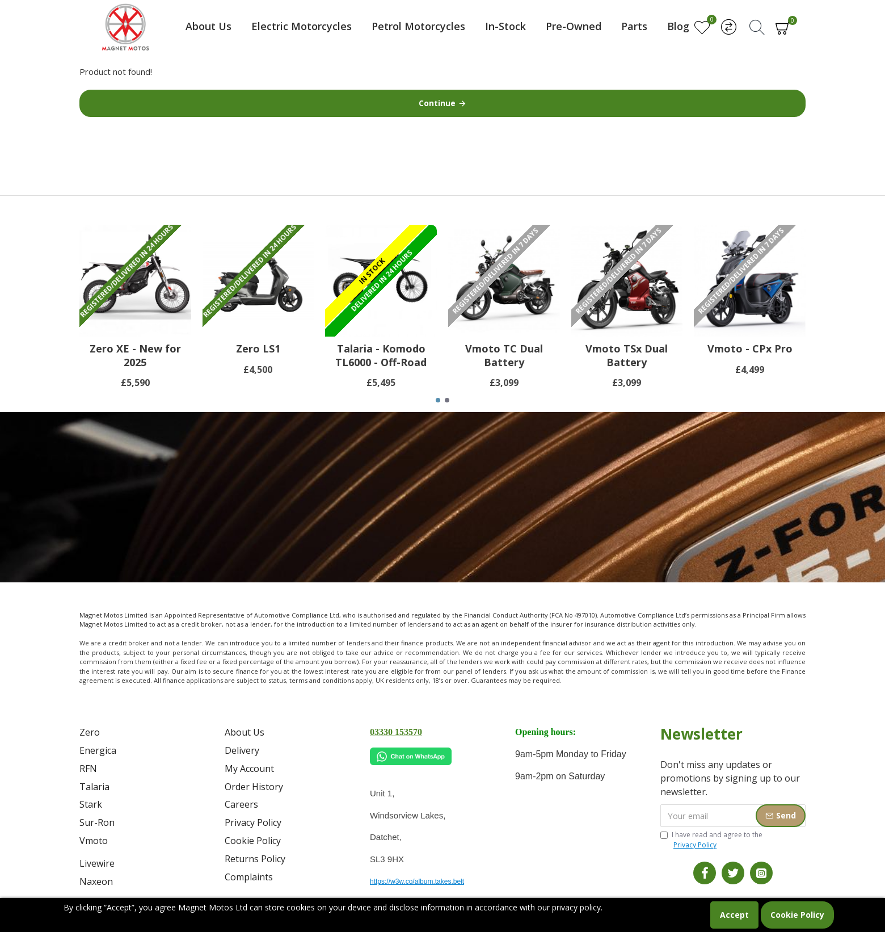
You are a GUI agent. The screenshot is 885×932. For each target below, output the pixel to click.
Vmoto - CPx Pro (750, 348)
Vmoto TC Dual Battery (504, 355)
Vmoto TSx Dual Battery (626, 355)
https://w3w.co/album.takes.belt (417, 881)
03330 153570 (396, 732)
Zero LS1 (258, 348)
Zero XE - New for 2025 (135, 355)
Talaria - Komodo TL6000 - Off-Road (381, 355)
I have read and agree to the (711, 840)
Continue (437, 103)
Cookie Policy (797, 914)
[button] (438, 400)
